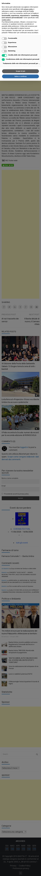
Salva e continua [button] (20, 76)
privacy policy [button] (28, 9)
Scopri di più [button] (20, 71)
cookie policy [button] (6, 20)
